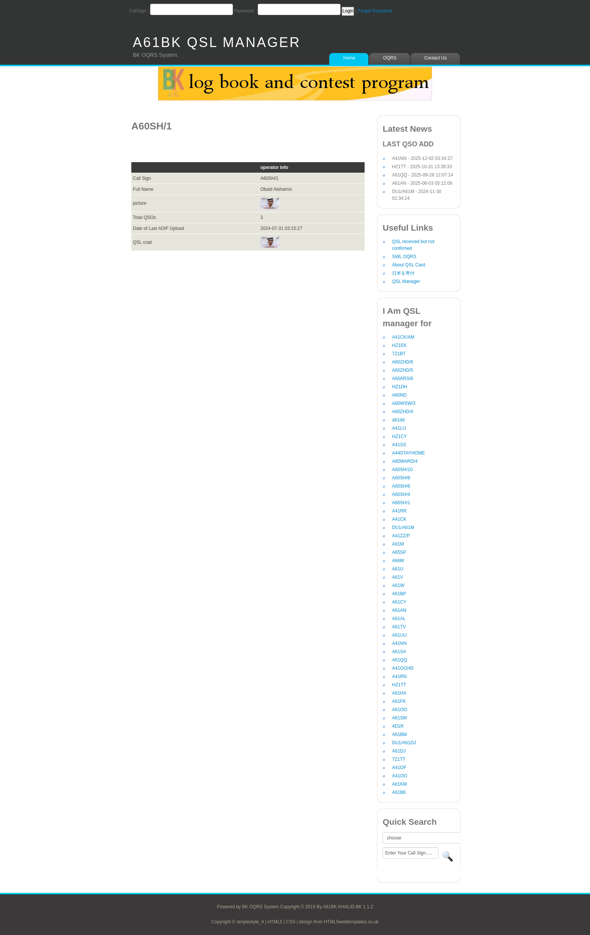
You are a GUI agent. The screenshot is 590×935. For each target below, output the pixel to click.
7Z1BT (399, 353)
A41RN (399, 676)
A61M (398, 544)
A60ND (399, 395)
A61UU (399, 635)
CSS (290, 921)
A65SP (399, 552)
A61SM (399, 718)
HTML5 (275, 921)
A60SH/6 (401, 486)
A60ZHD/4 (402, 411)
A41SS (399, 444)
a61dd (398, 420)
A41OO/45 (403, 668)
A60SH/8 (401, 477)
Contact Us (435, 58)
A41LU (399, 428)
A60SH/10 (402, 469)
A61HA (399, 693)
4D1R (398, 726)
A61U (397, 569)
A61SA (399, 651)
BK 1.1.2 (364, 906)
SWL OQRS (404, 256)
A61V (397, 577)
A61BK (399, 792)
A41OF (399, 767)
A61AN (399, 610)
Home (349, 58)
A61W (398, 585)
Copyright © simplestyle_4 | (239, 921)
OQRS (389, 58)
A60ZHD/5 (402, 370)
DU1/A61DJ (404, 742)
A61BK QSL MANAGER (217, 42)
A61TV (399, 626)
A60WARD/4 (405, 461)
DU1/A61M (403, 527)
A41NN (399, 643)
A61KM (399, 784)
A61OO (399, 709)
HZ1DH (399, 386)
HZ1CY (399, 436)
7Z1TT (398, 759)
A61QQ (399, 660)
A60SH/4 (401, 494)
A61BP (399, 593)
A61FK (399, 701)
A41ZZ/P (401, 535)
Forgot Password (375, 11)
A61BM (399, 734)
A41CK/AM (403, 337)
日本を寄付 (403, 273)
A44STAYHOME (408, 453)
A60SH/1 (401, 502)
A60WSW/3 (403, 403)
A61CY (399, 602)
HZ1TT (399, 684)
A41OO (399, 775)
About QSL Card (408, 265)
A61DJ (399, 751)
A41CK (399, 519)
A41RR (399, 511)
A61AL (399, 618)
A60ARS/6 (402, 378)
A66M (398, 560)
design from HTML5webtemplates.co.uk (339, 921)
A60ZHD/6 (402, 362)
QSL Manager (406, 281)
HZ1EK (399, 345)
